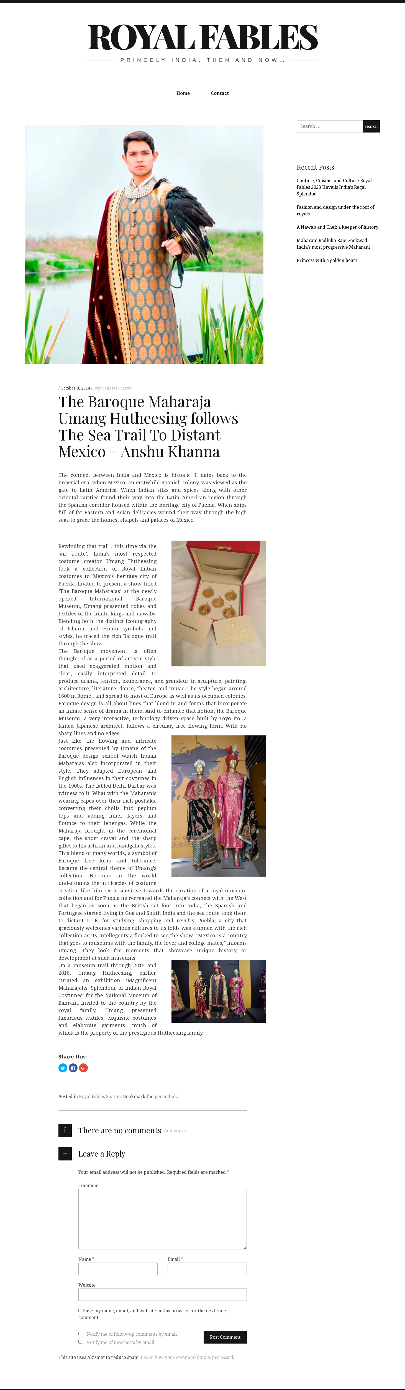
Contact (220, 93)
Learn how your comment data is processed (187, 1357)
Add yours (175, 1130)
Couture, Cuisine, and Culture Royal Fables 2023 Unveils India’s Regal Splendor (334, 187)
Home (183, 93)
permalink (166, 1096)
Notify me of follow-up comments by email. (132, 1333)
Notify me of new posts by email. (120, 1342)
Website (87, 1284)
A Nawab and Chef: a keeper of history (337, 227)
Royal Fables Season (112, 388)
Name (86, 1259)
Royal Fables (202, 35)
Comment (88, 1185)
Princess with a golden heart (327, 260)
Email (175, 1259)
